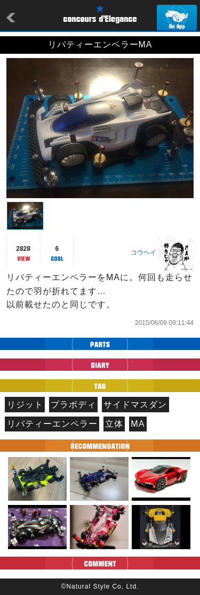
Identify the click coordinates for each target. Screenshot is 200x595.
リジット (25, 404)
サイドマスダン (135, 404)
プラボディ (73, 404)
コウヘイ (143, 252)
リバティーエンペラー (52, 423)
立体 (114, 423)
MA (138, 423)
